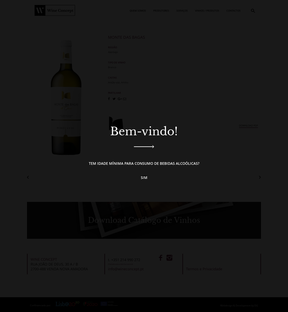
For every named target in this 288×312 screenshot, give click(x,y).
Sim (144, 177)
